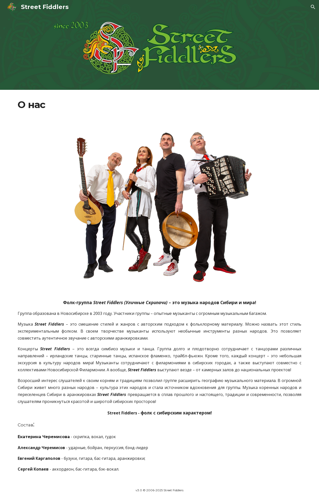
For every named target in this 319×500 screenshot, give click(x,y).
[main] (159, 105)
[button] (313, 7)
